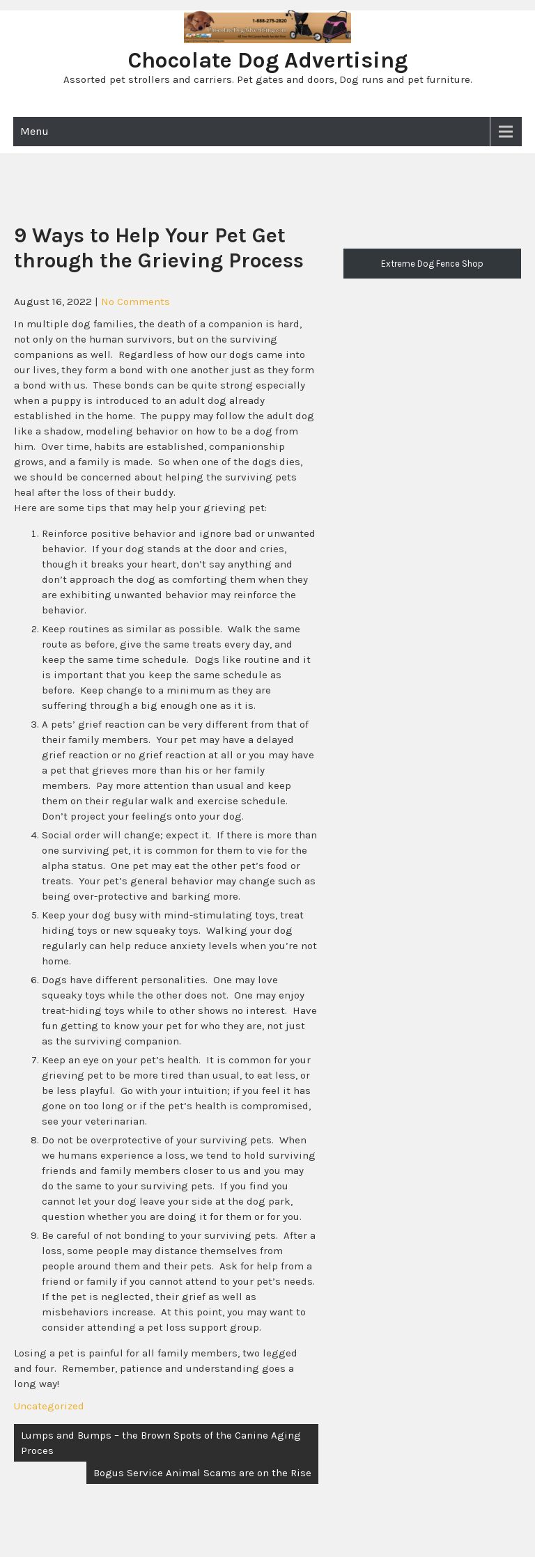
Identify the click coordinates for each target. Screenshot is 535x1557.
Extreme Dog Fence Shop (432, 263)
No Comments (135, 301)
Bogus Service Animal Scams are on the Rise (202, 1472)
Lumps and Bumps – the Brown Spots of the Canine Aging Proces (161, 1443)
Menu (34, 131)
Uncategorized (49, 1406)
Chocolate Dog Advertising (268, 60)
